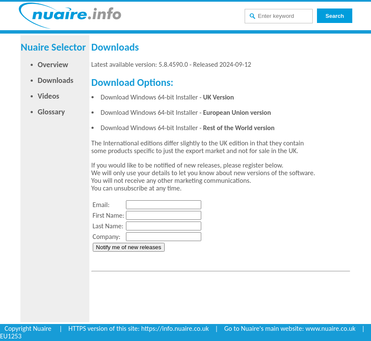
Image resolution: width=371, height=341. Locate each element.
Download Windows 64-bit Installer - (167, 97)
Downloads (56, 80)
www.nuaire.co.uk (330, 328)
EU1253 (11, 336)
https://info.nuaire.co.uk (175, 328)
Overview (53, 64)
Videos (49, 96)
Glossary (51, 112)
